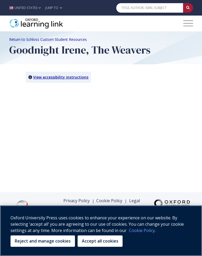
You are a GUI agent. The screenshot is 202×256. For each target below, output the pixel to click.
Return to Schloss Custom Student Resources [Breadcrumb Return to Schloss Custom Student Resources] (48, 39)
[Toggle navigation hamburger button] (188, 23)
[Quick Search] (149, 8)
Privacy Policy (76, 201)
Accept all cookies (100, 241)
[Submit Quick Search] (188, 8)
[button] (26, 7)
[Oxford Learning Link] (48, 23)
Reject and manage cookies (43, 241)
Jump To (53, 8)
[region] (101, 230)
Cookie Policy (109, 201)
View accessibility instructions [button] (60, 77)
